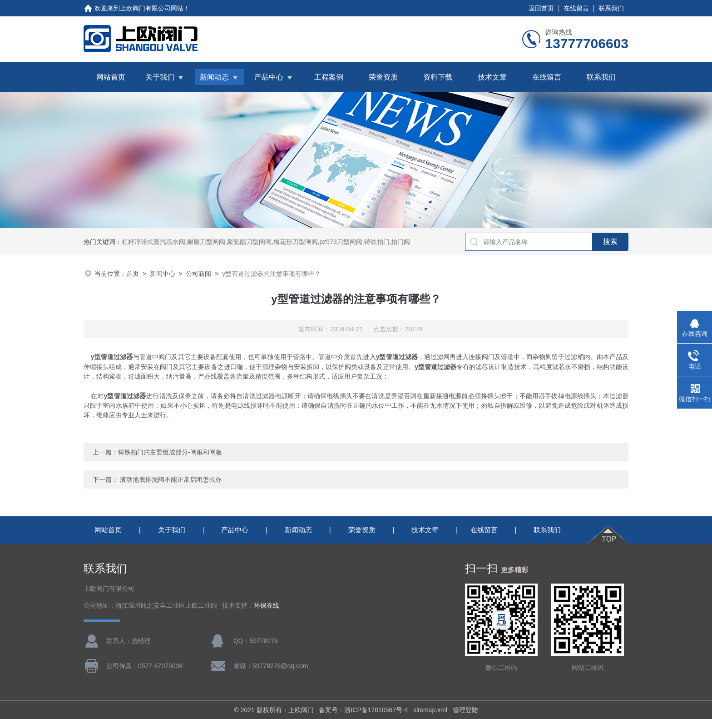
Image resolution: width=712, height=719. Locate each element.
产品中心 (268, 77)
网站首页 (110, 77)
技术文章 (492, 77)
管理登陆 (465, 710)
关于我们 (159, 77)
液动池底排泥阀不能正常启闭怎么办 (171, 479)
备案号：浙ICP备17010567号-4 (363, 710)
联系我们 (611, 8)
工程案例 (328, 77)
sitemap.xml (430, 710)
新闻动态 (214, 77)
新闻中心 (162, 273)
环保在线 (266, 605)
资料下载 (437, 77)
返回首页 (541, 8)
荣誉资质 (383, 77)
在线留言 (576, 8)
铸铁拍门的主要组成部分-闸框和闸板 (170, 452)
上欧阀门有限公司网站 (151, 8)
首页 (132, 273)
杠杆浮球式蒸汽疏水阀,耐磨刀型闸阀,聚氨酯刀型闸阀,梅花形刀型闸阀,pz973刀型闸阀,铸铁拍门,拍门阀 (266, 241)
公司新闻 (198, 273)
